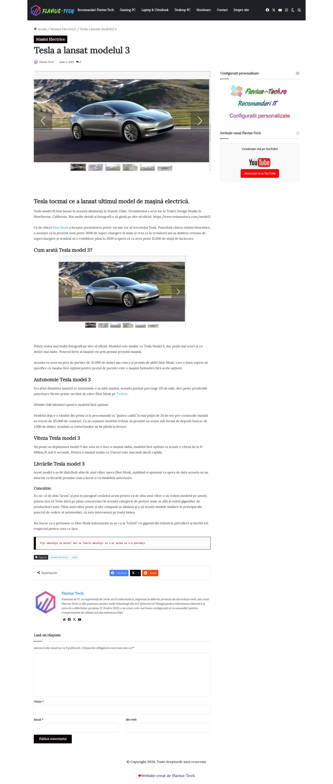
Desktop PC (182, 10)
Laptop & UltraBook (155, 10)
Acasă (40, 29)
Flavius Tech (48, 62)
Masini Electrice (63, 29)
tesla (74, 557)
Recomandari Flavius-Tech (96, 10)
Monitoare (203, 10)
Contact (222, 10)
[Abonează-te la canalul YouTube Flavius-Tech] (260, 168)
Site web (131, 720)
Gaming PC (127, 10)
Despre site (241, 10)
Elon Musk (60, 228)
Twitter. (122, 394)
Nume (39, 702)
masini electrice (59, 557)
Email (38, 720)
